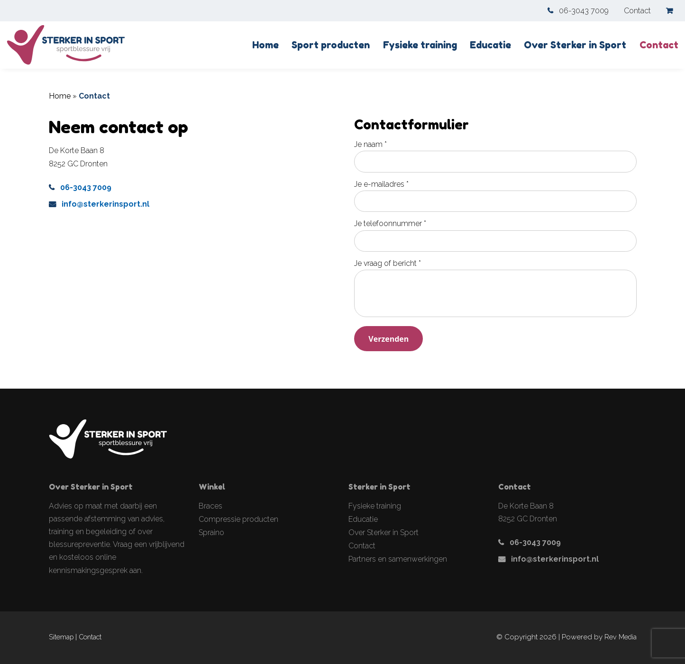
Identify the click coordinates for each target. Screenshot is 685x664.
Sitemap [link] (61, 637)
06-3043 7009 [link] (584, 10)
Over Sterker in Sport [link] (575, 45)
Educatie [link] (490, 45)
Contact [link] (637, 10)
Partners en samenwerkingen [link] (397, 558)
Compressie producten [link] (238, 518)
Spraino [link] (211, 532)
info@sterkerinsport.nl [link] (105, 204)
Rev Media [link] (620, 637)
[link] (672, 10)
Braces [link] (210, 505)
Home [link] (265, 45)
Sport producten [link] (331, 45)
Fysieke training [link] (420, 45)
